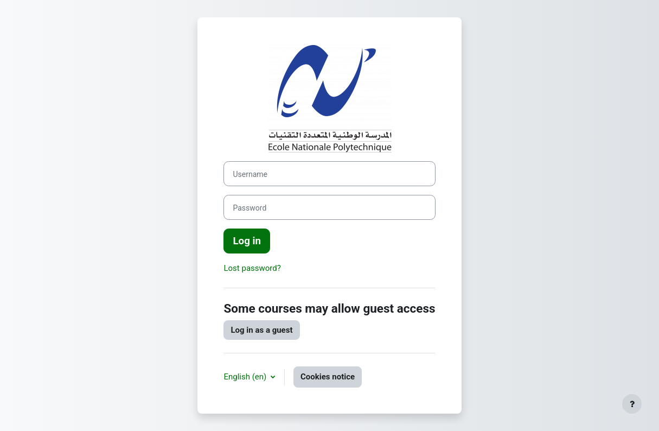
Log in (247, 241)
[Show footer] (632, 404)
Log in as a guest (261, 330)
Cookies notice (327, 377)
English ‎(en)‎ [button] (245, 377)
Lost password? (251, 268)
